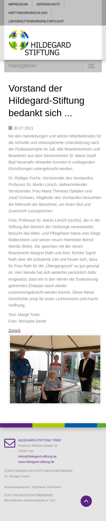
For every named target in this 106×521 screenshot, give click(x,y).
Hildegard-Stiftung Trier (39, 440)
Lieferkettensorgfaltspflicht (36, 21)
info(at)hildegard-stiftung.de (37, 456)
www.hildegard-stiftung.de (36, 461)
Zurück (14, 330)
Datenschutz (48, 4)
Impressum (18, 4)
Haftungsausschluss (27, 12)
